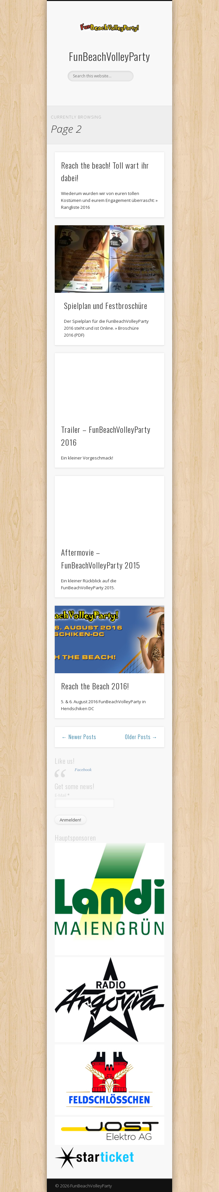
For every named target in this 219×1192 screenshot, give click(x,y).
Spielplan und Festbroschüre (105, 305)
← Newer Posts (79, 737)
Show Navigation (148, 59)
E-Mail (62, 795)
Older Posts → (141, 737)
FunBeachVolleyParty (109, 56)
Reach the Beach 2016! (95, 686)
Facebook (102, 92)
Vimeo (115, 92)
